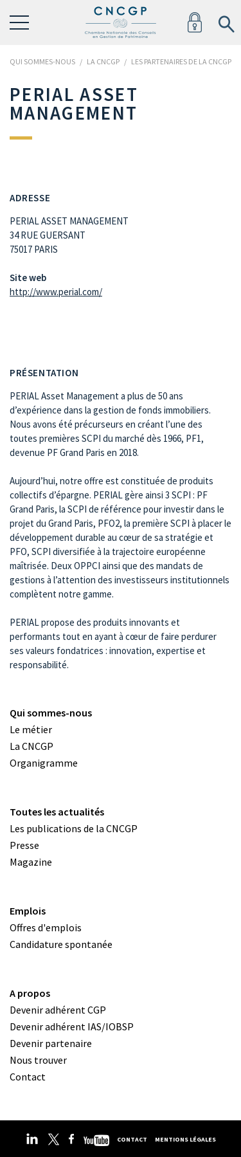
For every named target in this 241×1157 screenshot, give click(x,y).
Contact (28, 1076)
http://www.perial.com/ (56, 292)
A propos (30, 993)
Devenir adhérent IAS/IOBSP (72, 1026)
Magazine (31, 861)
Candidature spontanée (61, 944)
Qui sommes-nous (51, 712)
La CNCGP (31, 746)
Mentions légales (185, 1139)
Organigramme (44, 762)
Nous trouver (38, 1059)
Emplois (28, 910)
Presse (24, 845)
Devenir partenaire (51, 1043)
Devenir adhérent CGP (58, 1009)
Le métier (31, 729)
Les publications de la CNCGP (74, 828)
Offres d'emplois (46, 927)
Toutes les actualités (57, 811)
